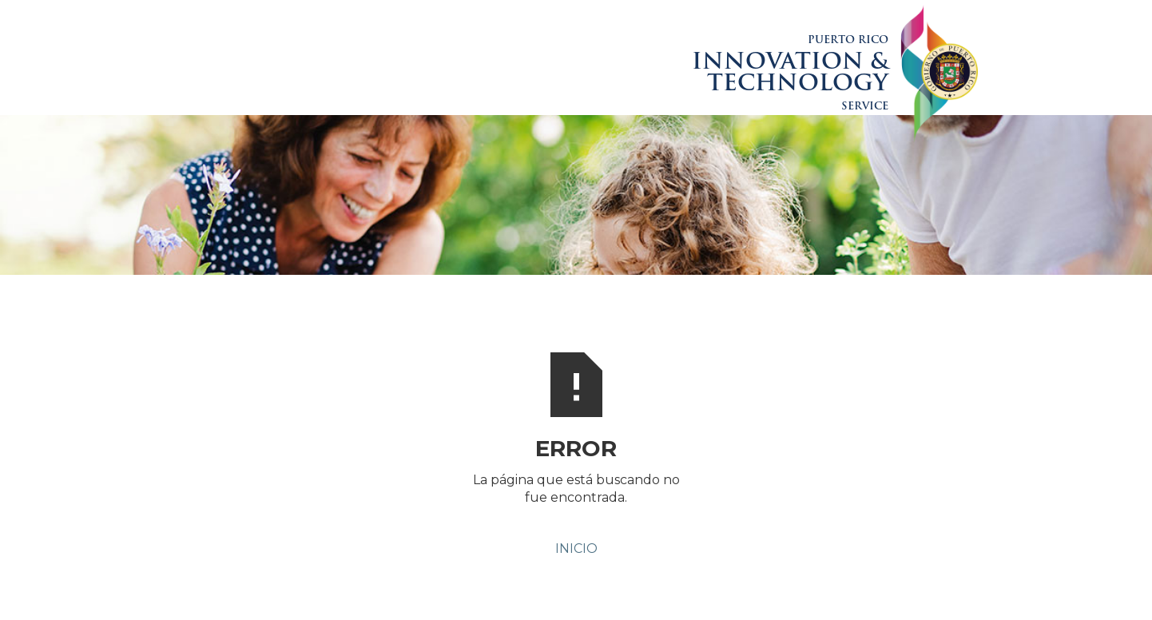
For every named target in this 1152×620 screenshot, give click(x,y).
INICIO (576, 548)
